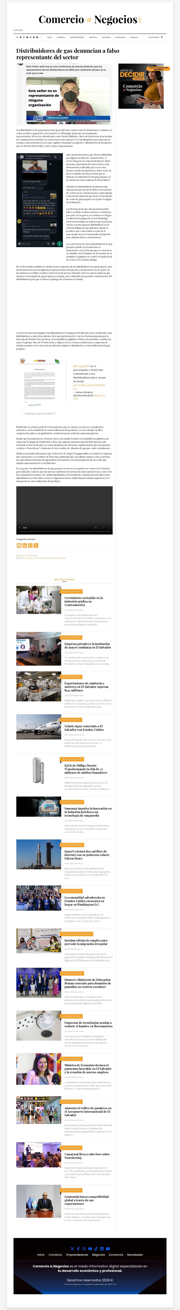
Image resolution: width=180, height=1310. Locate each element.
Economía (106, 37)
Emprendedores (77, 37)
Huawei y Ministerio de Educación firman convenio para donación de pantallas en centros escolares (88, 983)
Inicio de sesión (153, 37)
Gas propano (29, 558)
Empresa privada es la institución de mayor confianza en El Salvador (88, 645)
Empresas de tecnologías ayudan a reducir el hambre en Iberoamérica (88, 1024)
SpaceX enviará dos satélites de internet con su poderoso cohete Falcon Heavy (87, 854)
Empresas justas (60, 558)
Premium (134, 37)
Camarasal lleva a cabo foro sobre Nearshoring (87, 1155)
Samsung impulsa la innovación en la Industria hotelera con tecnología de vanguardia (88, 811)
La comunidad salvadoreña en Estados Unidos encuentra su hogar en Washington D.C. (85, 900)
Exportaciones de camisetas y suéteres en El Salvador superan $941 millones (86, 686)
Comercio (61, 37)
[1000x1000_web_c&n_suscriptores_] (141, 86)
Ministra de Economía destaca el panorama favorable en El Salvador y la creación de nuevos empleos (88, 1068)
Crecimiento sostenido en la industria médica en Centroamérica (84, 601)
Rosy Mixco (23, 555)
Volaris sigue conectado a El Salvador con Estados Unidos (84, 727)
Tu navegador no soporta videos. (64, 307)
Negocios (93, 37)
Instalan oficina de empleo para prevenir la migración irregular (86, 942)
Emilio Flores (78, 610)
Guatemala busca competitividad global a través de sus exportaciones (87, 1200)
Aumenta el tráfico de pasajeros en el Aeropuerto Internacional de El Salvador (88, 1111)
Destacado (49, 558)
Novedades (120, 37)
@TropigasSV (81, 366)
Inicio (49, 37)
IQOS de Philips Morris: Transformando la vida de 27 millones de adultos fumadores (86, 769)
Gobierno (76, 934)
